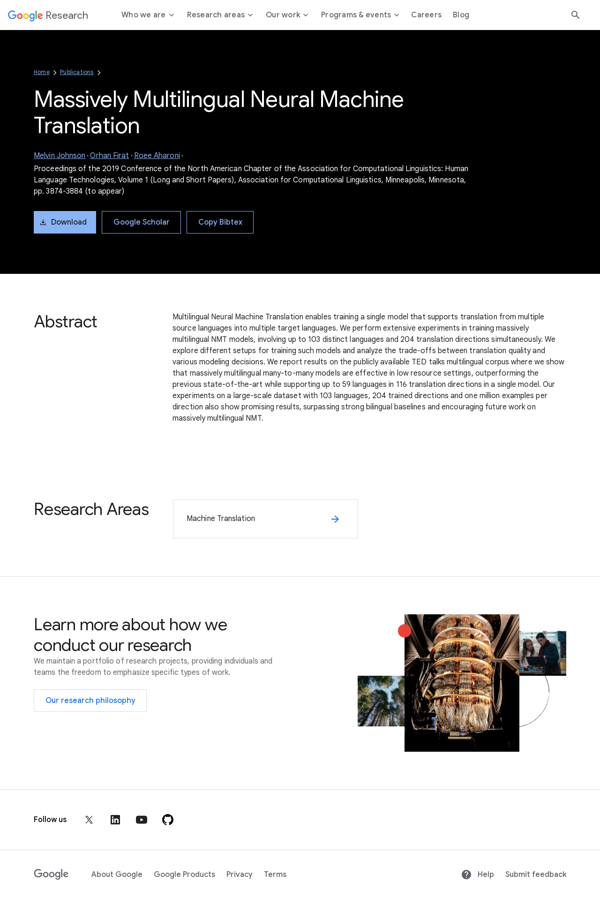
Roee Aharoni (157, 155)
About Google (116, 874)
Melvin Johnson (59, 155)
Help (477, 874)
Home (42, 72)
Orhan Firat (109, 155)
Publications (76, 72)
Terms (275, 874)
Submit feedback (535, 874)
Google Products (184, 874)
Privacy (239, 874)
